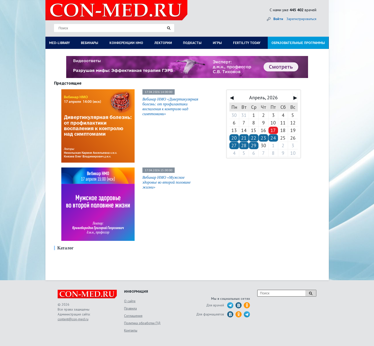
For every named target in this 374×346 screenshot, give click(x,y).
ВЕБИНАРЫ (89, 43)
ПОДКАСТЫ (192, 43)
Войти (278, 19)
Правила (130, 308)
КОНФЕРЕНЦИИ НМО (126, 43)
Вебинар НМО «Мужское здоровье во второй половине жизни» (166, 182)
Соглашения (133, 315)
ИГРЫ (217, 43)
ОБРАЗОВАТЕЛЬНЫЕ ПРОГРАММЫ (298, 43)
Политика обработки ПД (142, 323)
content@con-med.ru (73, 319)
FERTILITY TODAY (246, 43)
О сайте (130, 301)
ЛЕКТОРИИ (163, 43)
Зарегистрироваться (301, 19)
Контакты (130, 330)
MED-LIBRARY (59, 43)
